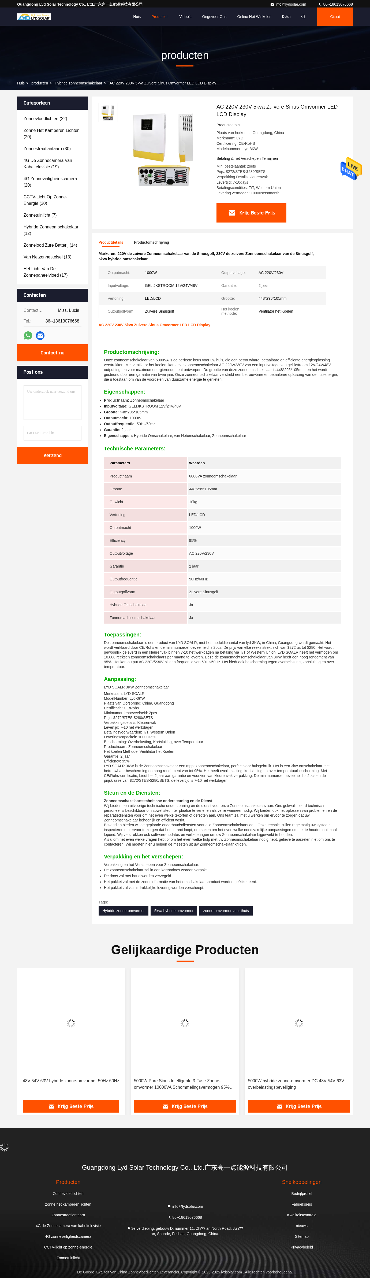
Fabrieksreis (301, 1204)
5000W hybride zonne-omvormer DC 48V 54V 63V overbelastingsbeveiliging (296, 1084)
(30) (47, 148)
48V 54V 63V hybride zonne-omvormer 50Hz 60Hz (71, 1081)
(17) (46, 271)
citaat (335, 16)
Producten (160, 16)
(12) (51, 230)
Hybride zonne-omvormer (123, 911)
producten (39, 83)
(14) (50, 245)
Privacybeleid (302, 1247)
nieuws (302, 1226)
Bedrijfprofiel (301, 1193)
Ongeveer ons (214, 16)
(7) (40, 215)
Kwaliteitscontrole (301, 1215)
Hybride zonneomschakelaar (78, 83)
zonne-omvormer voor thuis (226, 911)
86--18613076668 (335, 4)
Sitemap (302, 1236)
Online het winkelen (254, 16)
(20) (52, 133)
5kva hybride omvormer (173, 911)
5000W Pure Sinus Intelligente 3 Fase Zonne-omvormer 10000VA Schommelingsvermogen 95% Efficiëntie (182, 1085)
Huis (137, 16)
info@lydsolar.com (288, 4)
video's (185, 16)
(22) (45, 118)
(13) (47, 257)
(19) (48, 163)
